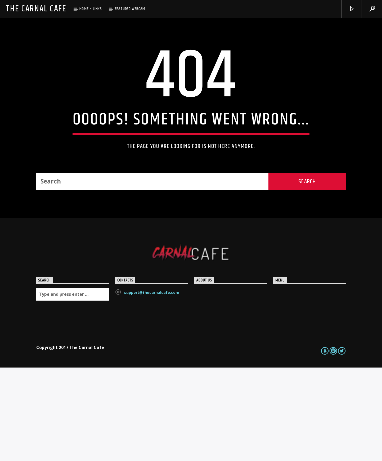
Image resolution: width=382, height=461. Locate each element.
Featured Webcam (130, 9)
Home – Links (90, 9)
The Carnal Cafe (36, 9)
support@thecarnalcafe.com (151, 386)
